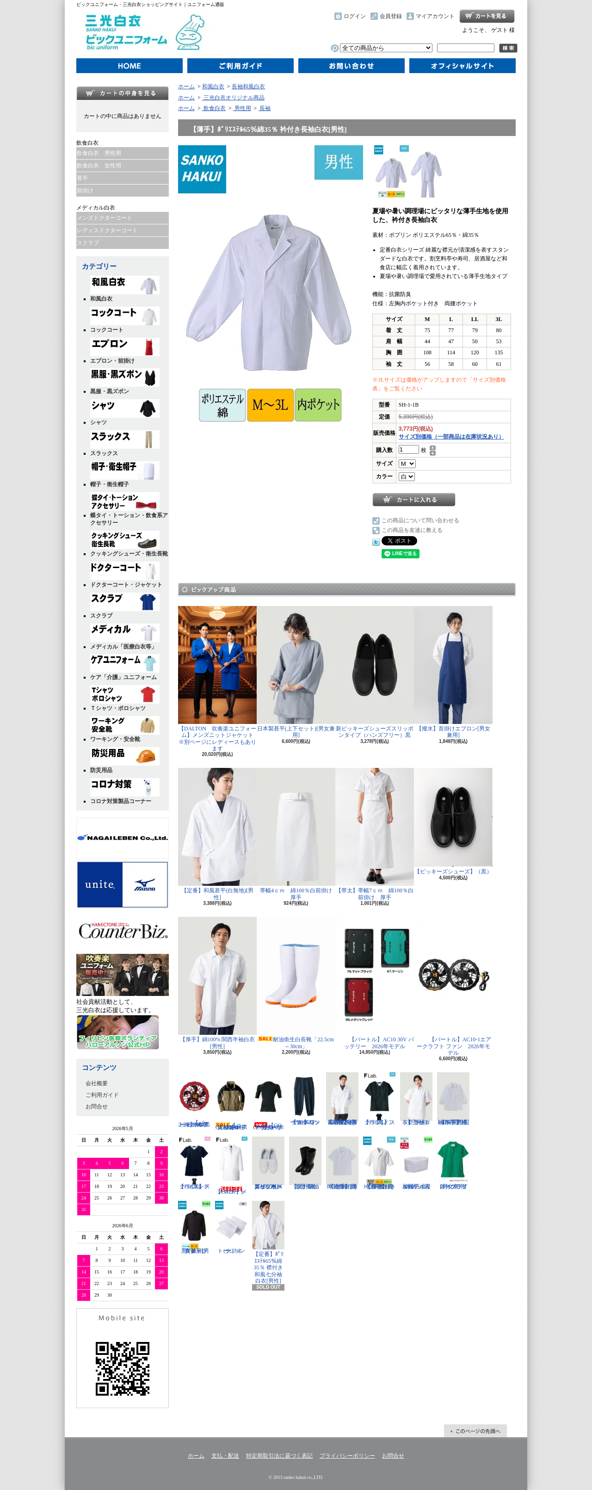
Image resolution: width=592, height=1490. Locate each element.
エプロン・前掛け (125, 351)
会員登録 (391, 16)
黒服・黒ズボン (125, 381)
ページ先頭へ (475, 1430)
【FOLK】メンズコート (231, 1166)
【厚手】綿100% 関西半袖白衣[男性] (217, 983)
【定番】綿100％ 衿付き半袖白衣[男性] (342, 1163)
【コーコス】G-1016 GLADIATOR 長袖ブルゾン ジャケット (231, 1101)
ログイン (355, 16)
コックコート (125, 320)
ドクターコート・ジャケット (126, 575)
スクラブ (88, 243)
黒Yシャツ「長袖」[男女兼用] (194, 1227)
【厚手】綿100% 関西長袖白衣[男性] (453, 1098)
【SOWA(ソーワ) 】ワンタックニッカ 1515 (305, 1098)
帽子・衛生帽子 (125, 474)
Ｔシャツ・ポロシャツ (125, 698)
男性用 (242, 108)
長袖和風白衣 (248, 86)
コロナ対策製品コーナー (125, 791)
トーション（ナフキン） (231, 1227)
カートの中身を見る (122, 93)
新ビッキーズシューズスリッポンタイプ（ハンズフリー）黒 (374, 672)
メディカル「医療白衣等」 (125, 637)
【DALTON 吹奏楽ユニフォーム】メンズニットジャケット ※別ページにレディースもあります (218, 679)
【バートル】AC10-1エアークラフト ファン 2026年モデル (453, 986)
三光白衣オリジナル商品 (233, 97)
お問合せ (351, 65)
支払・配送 (225, 1456)
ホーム (129, 65)
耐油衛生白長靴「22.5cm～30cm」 (296, 983)
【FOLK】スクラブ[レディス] (194, 1163)
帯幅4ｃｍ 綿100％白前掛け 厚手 (297, 834)
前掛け (85, 190)
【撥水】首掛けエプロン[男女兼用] (453, 672)
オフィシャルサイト (462, 65)
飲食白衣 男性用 (99, 153)
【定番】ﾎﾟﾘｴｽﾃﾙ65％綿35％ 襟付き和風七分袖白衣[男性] (268, 1242)
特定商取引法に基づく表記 (279, 1456)
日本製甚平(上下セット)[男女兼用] (296, 672)
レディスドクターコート (107, 230)
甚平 (82, 178)
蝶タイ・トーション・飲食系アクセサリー (129, 509)
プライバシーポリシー (347, 1456)
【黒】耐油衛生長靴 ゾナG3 (305, 1163)
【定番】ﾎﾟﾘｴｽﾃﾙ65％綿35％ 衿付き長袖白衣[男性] (342, 1098)
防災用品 (125, 760)
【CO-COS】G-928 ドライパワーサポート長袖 (268, 1101)
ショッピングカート (487, 16)
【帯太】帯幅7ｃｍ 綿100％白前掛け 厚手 (374, 834)
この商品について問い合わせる (420, 520)
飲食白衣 (214, 108)
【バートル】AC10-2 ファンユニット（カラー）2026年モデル (194, 1100)
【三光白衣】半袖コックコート (416, 1098)
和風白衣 (125, 289)
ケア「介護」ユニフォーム (125, 667)
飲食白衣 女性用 (99, 165)
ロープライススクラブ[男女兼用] (453, 1163)
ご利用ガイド (240, 65)
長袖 (264, 108)
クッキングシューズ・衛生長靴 (129, 544)
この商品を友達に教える (412, 530)
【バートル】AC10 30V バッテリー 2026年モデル (374, 983)
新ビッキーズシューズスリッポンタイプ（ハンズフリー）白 (268, 1163)
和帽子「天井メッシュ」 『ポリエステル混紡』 (416, 1163)
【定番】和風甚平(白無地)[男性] (217, 834)
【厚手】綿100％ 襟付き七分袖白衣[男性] (379, 1163)
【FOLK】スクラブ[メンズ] (379, 1098)
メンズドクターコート (104, 218)
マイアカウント (435, 16)
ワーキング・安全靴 (125, 729)
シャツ (125, 412)
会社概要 (97, 1083)
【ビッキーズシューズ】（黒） (453, 821)
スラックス (125, 443)
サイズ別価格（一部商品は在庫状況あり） (451, 436)
